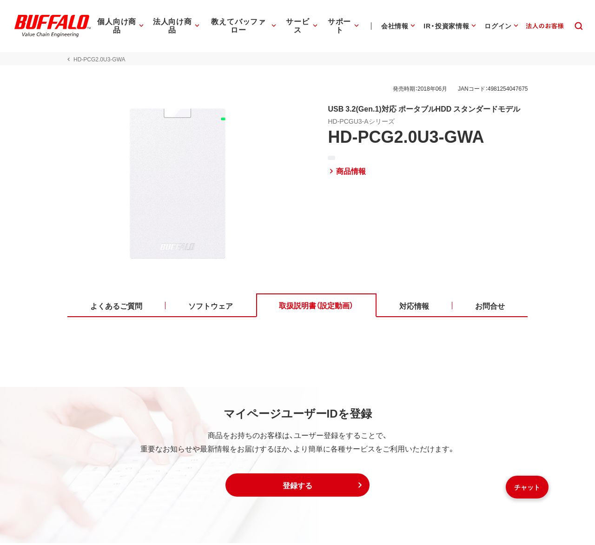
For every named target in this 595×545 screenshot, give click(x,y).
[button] (297, 486)
